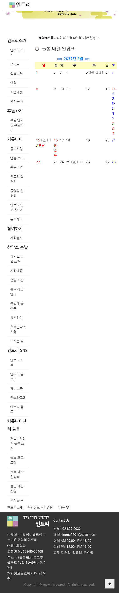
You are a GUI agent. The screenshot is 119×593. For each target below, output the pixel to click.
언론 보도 (16, 158)
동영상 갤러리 (16, 193)
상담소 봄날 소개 (16, 259)
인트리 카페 (16, 362)
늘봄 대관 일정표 (16, 474)
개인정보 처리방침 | (40, 507)
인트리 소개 (16, 53)
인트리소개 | (15, 507)
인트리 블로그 (16, 377)
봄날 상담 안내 (16, 292)
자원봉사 (16, 238)
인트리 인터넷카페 (16, 207)
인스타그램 (18, 397)
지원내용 (16, 270)
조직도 (15, 64)
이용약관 (64, 507)
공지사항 (16, 149)
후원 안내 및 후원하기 (16, 125)
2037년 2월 (73, 59)
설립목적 (16, 73)
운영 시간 (16, 280)
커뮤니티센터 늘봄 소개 (18, 443)
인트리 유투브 (16, 409)
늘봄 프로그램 (16, 460)
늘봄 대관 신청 (16, 488)
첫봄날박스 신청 (18, 329)
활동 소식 (16, 167)
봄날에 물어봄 (16, 306)
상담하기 (16, 317)
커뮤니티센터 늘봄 (60, 37)
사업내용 (16, 92)
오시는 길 (16, 101)
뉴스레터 (16, 219)
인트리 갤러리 (16, 179)
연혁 (13, 83)
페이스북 (16, 388)
